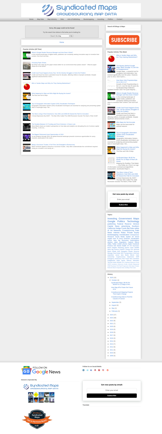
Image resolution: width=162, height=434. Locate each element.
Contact (119, 19)
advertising (125, 226)
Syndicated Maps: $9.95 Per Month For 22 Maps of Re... (121, 283)
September (115, 302)
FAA (131, 249)
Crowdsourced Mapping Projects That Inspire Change (122, 293)
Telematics (136, 260)
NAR (118, 251)
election (110, 242)
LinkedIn (130, 264)
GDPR (109, 264)
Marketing (121, 247)
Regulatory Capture (126, 242)
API (128, 246)
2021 (112, 323)
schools (119, 262)
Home (31, 19)
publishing (112, 224)
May (113, 308)
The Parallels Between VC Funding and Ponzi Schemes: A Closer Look (53, 124)
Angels (110, 238)
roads (134, 267)
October (114, 280)
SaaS (131, 247)
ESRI (137, 257)
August (114, 305)
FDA (123, 258)
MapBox (114, 247)
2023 (112, 318)
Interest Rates (119, 233)
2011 (112, 350)
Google (111, 221)
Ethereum (132, 262)
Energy (128, 249)
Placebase (113, 266)
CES (123, 262)
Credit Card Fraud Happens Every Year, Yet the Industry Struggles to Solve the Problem (59, 73)
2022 (112, 320)
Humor (110, 240)
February (115, 311)
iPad (131, 267)
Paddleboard (111, 260)
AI (108, 230)
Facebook (136, 244)
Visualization (135, 238)
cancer (117, 255)
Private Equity (133, 233)
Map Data (40, 19)
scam (114, 262)
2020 (112, 326)
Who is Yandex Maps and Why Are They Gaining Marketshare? (51, 83)
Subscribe (123, 205)
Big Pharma (115, 249)
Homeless (136, 258)
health (124, 246)
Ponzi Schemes (124, 238)
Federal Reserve (124, 224)
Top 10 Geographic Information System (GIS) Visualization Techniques (53, 103)
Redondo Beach (112, 267)
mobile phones (122, 244)
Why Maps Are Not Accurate (125, 122)
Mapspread (136, 264)
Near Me (116, 240)
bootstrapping (113, 235)
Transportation (128, 253)
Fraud (127, 258)
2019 (112, 329)
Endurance (118, 258)
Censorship (111, 257)
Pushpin (137, 266)
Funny (137, 262)
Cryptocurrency (120, 257)
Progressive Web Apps (128, 266)
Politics (110, 19)
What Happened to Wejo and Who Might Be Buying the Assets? (51, 93)
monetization (124, 235)
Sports (123, 260)
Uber (123, 267)
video (116, 242)
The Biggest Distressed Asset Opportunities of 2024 (47, 134)
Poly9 (120, 266)
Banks (127, 255)
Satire (118, 260)
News (117, 226)
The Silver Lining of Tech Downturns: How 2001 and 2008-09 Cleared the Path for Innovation (60, 114)
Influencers (121, 264)
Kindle (125, 264)
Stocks (119, 246)
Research (111, 237)
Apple (130, 244)
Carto (137, 255)
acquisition (111, 255)
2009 (112, 356)
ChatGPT (122, 249)
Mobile (114, 251)
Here (131, 258)
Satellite (136, 247)
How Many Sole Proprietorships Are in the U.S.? (126, 81)
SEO (122, 253)
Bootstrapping (89, 19)
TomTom (110, 262)
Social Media (120, 237)
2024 (112, 315)
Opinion (127, 247)
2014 (112, 341)
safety (136, 228)
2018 (112, 332)
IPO (131, 246)
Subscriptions (134, 240)
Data (62, 19)
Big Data (130, 228)
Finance (110, 246)
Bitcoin (132, 255)
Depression (130, 257)
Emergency (111, 258)
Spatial (128, 237)
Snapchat (118, 267)
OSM (109, 266)
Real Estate (116, 253)
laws (122, 255)
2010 (112, 353)
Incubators (114, 264)
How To (115, 238)
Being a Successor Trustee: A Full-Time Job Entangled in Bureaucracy (53, 144)
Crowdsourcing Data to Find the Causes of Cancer (121, 298)
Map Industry (52, 19)
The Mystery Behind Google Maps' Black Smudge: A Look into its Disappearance (127, 67)
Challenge (127, 262)
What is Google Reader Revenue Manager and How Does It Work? (52, 52)
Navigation (124, 251)
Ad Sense (135, 237)
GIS (115, 246)
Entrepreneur (134, 235)
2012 (112, 347)
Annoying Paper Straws (39, 62)
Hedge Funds (121, 228)
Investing (100, 19)
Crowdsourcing (128, 230)
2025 (112, 277)
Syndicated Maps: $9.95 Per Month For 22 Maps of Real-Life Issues (126, 159)
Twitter (114, 244)
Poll (118, 266)
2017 (112, 335)
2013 (112, 344)
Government (125, 218)
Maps (136, 218)
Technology (133, 221)
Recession (125, 240)
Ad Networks (115, 230)
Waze (109, 249)
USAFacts (136, 253)
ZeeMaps (127, 267)
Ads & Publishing (73, 19)
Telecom (128, 260)
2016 (112, 338)
